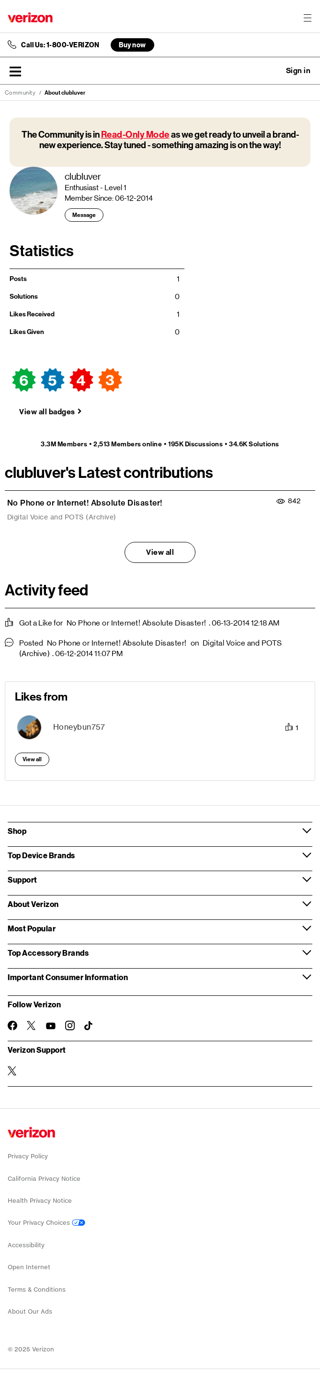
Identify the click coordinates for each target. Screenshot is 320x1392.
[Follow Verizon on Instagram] (70, 1025)
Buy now (132, 45)
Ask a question (272, 70)
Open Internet (29, 1267)
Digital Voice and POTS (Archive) (61, 517)
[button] (15, 71)
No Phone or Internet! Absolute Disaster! (84, 502)
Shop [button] (17, 830)
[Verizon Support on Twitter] (12, 1071)
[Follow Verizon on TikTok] (89, 1026)
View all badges (47, 411)
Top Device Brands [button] (41, 855)
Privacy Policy (28, 1156)
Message (84, 215)
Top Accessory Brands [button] (48, 952)
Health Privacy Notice (40, 1200)
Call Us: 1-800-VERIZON (60, 45)
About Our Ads (30, 1311)
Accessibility (26, 1245)
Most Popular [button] (32, 928)
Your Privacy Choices (46, 1222)
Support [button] (22, 879)
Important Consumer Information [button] (68, 977)
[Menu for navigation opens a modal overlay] (307, 17)
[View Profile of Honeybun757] (79, 727)
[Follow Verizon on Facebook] (12, 1025)
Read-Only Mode (135, 134)
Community (20, 92)
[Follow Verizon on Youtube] (51, 1026)
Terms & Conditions (37, 1289)
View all (160, 552)
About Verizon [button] (33, 903)
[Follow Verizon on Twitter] (31, 1025)
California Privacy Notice (44, 1178)
